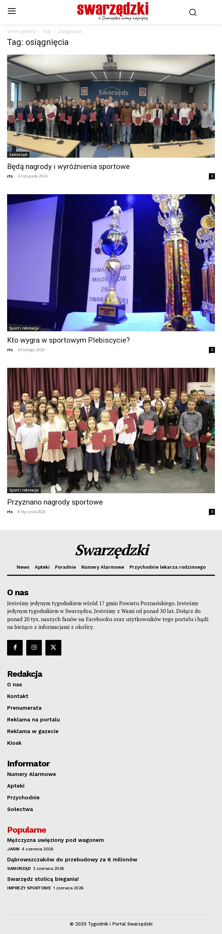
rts (10, 176)
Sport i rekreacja (24, 328)
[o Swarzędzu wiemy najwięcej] (113, 11)
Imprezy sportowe (29, 887)
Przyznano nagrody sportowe (55, 502)
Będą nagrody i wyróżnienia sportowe (68, 166)
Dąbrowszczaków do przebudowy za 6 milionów (72, 859)
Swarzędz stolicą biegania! (43, 879)
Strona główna (21, 31)
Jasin (13, 848)
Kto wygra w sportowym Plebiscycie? (68, 340)
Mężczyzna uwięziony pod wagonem (55, 840)
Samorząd (18, 154)
